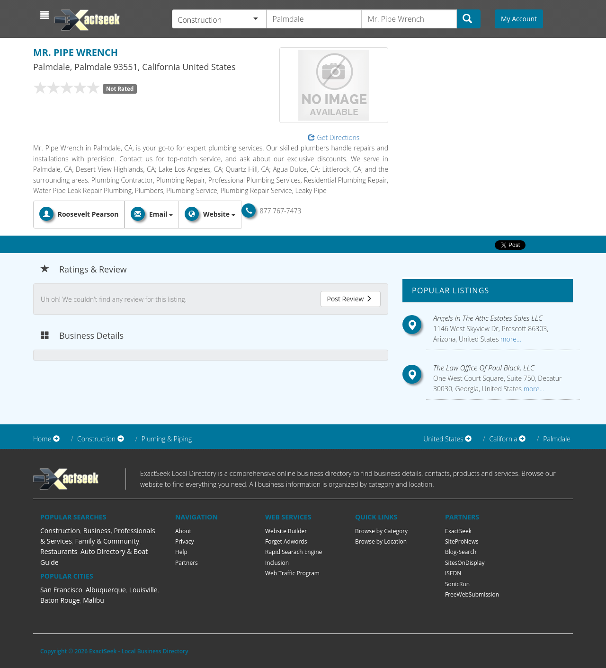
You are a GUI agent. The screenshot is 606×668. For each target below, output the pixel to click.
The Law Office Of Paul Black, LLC (484, 367)
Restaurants (58, 551)
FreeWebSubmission (472, 594)
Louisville (143, 589)
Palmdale (556, 438)
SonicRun (457, 584)
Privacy (184, 541)
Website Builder (286, 531)
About (183, 531)
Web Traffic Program (292, 573)
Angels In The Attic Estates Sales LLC (488, 318)
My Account (519, 18)
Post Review (349, 298)
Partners (186, 563)
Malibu (93, 600)
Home (42, 438)
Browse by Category (381, 531)
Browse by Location (381, 541)
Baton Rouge (60, 600)
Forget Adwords (286, 541)
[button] (45, 15)
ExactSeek (458, 531)
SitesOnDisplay (465, 563)
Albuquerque (106, 589)
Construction (60, 530)
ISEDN (453, 573)
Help (181, 552)
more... (510, 338)
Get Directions (334, 137)
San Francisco (61, 589)
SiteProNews (462, 541)
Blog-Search (460, 552)
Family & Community (107, 540)
